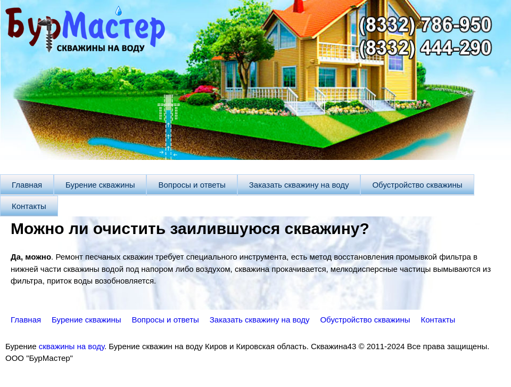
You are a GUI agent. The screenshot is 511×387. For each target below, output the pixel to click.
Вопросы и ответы (191, 184)
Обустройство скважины (417, 184)
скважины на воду (71, 346)
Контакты (29, 206)
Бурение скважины (100, 184)
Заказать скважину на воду (299, 184)
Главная (27, 184)
